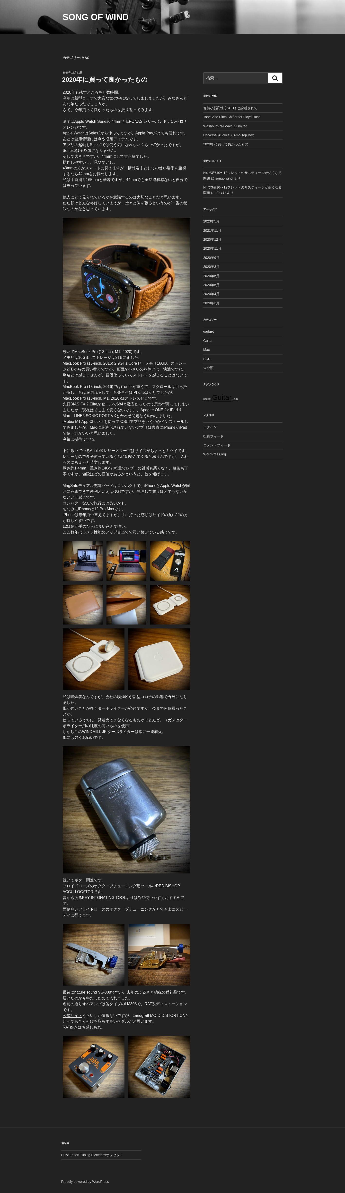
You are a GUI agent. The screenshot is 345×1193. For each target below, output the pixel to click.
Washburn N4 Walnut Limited (225, 126)
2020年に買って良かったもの (105, 79)
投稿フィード (213, 436)
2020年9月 (211, 258)
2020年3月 (211, 303)
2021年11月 (212, 230)
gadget (208, 331)
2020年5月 (211, 285)
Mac (206, 350)
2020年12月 (212, 239)
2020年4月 (211, 294)
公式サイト (72, 1015)
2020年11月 (212, 248)
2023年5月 (211, 221)
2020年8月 (211, 267)
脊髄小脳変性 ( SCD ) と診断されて (230, 108)
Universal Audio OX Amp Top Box (228, 135)
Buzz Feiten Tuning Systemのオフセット (92, 1155)
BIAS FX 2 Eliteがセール (92, 404)
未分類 (208, 368)
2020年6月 (211, 276)
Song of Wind (96, 17)
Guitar (207, 341)
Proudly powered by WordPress (85, 1182)
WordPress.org (214, 454)
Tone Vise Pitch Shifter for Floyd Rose (232, 117)
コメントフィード (216, 445)
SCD (207, 359)
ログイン (210, 427)
